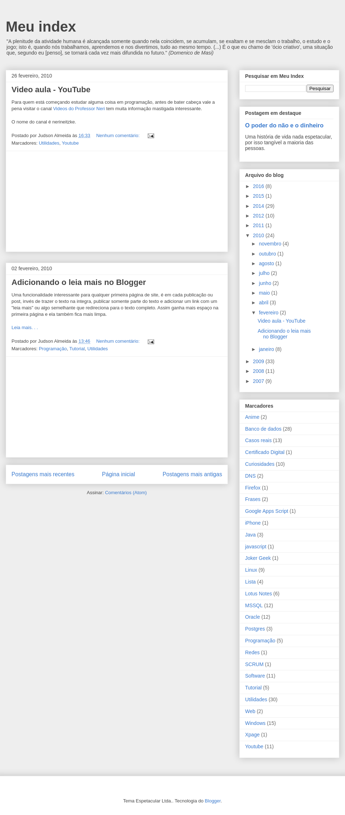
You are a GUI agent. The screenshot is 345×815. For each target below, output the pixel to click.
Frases (253, 499)
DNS (250, 476)
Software (255, 676)
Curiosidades (260, 464)
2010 (259, 235)
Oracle (252, 617)
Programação (53, 348)
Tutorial (77, 348)
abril (264, 302)
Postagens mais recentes (43, 474)
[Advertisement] (117, 201)
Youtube (70, 143)
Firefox (253, 488)
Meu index (41, 26)
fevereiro (269, 312)
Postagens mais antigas (192, 474)
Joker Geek (258, 558)
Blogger (213, 801)
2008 (259, 371)
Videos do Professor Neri (79, 108)
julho (265, 273)
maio (265, 293)
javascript (255, 546)
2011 (259, 225)
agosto (267, 263)
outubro (268, 254)
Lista (250, 582)
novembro (270, 244)
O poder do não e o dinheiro (284, 125)
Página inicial (118, 474)
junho (265, 283)
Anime (252, 417)
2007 (259, 381)
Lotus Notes (258, 593)
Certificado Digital (265, 452)
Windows (255, 723)
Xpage (252, 734)
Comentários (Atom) (126, 492)
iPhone (253, 523)
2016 (259, 186)
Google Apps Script (266, 511)
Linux (251, 570)
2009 (259, 361)
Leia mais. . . (25, 327)
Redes (252, 652)
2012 (259, 216)
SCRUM (254, 664)
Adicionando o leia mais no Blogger (79, 282)
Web (250, 711)
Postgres (255, 629)
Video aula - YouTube (51, 89)
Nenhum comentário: (118, 135)
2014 (259, 206)
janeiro (267, 349)
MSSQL (254, 605)
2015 (259, 196)
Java (250, 535)
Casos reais (258, 440)
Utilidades (49, 143)
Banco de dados (263, 429)
